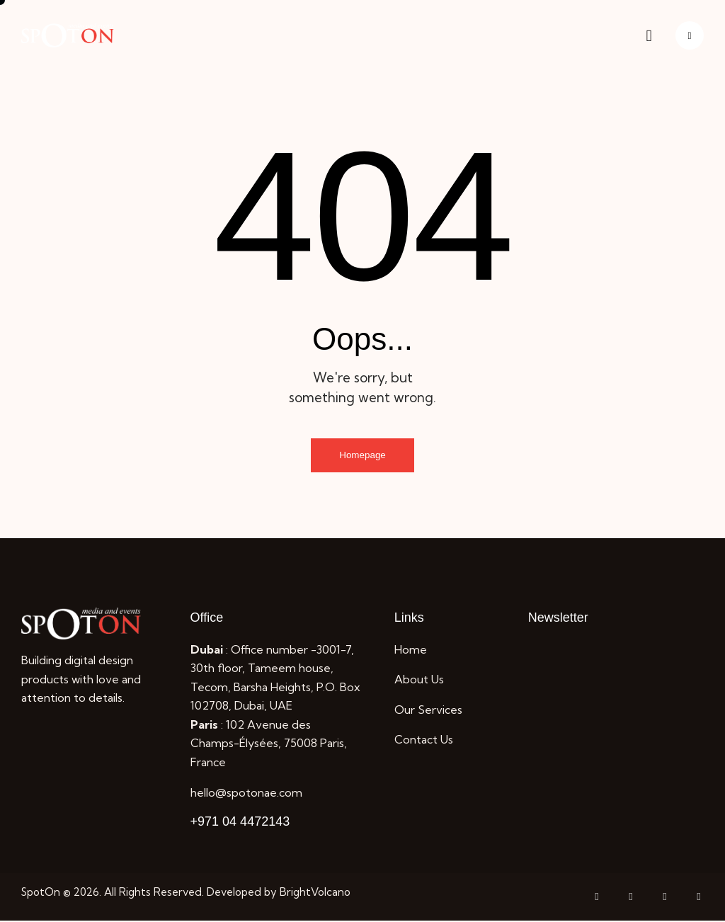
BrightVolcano (315, 893)
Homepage (362, 456)
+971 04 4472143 (240, 823)
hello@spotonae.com (246, 794)
